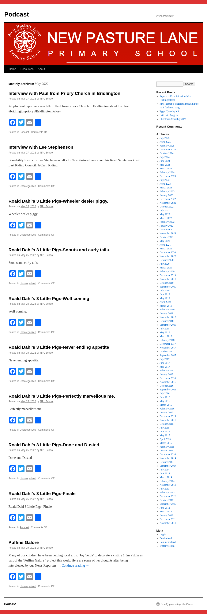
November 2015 (168, 420)
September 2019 (168, 286)
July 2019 (165, 290)
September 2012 (168, 503)
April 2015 (165, 439)
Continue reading (75, 565)
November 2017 (168, 347)
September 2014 (168, 465)
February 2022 (167, 221)
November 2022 (168, 202)
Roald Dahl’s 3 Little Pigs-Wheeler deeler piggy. (58, 201)
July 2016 (165, 393)
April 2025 (165, 141)
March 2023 (166, 187)
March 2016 (166, 404)
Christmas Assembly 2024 (173, 119)
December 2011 (168, 519)
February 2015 (167, 446)
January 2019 (166, 313)
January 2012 (166, 515)
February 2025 (167, 145)
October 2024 (167, 153)
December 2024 (168, 149)
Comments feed (168, 542)
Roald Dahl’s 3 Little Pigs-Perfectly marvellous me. (61, 396)
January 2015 (166, 450)
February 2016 (167, 408)
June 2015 (165, 431)
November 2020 (168, 256)
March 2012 (166, 511)
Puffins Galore (23, 542)
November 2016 (168, 381)
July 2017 (165, 359)
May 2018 (165, 332)
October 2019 (167, 282)
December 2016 (168, 378)
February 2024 (167, 172)
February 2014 (167, 481)
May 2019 (165, 298)
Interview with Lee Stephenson (40, 147)
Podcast (16, 14)
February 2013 (167, 492)
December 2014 (168, 454)
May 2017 (165, 366)
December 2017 (168, 343)
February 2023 (167, 191)
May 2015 (165, 435)
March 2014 (166, 477)
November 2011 (168, 522)
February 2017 (167, 370)
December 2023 (168, 176)
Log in (163, 534)
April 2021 (165, 244)
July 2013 (165, 488)
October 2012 (167, 500)
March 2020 (166, 267)
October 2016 (167, 385)
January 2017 (166, 374)
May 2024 (165, 164)
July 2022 (165, 210)
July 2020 (165, 263)
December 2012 (168, 496)
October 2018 (167, 320)
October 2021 (167, 237)
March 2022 (166, 218)
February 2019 (167, 309)
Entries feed (166, 538)
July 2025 (165, 138)
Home (12, 69)
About (41, 69)
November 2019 (168, 279)
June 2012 (165, 507)
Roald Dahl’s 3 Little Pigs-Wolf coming (48, 298)
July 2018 (165, 328)
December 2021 (168, 229)
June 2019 (165, 294)
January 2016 (166, 412)
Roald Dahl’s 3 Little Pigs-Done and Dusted (53, 444)
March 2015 (166, 442)
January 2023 (166, 195)
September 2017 (168, 355)
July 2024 (165, 157)
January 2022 (166, 225)
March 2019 (166, 305)
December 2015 (168, 416)
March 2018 (166, 336)
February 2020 (167, 271)
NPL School (46, 98)
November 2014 (168, 458)
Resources (27, 69)
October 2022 (167, 206)
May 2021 (165, 240)
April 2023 (165, 183)
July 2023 (165, 179)
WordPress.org (167, 545)
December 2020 (168, 252)
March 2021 (166, 248)
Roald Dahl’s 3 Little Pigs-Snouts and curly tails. (59, 249)
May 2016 (165, 401)
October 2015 (167, 423)
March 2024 (166, 168)
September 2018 (168, 324)
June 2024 (165, 160)
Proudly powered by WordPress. (177, 604)
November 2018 (168, 317)
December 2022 (168, 199)
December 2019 (168, 275)
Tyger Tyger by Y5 (169, 111)
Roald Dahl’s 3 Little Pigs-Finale (42, 493)
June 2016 (165, 397)
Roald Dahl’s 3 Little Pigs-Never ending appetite (58, 347)
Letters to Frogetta (169, 115)
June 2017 (165, 362)
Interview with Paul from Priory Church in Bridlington (64, 93)
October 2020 (167, 260)
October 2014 (167, 461)
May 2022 (165, 214)
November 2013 (168, 484)
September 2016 (168, 389)
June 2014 (165, 473)
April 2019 (165, 301)
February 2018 (167, 340)
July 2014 (165, 469)
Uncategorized (28, 186)
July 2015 (165, 427)
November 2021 (168, 233)
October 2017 (167, 351)
